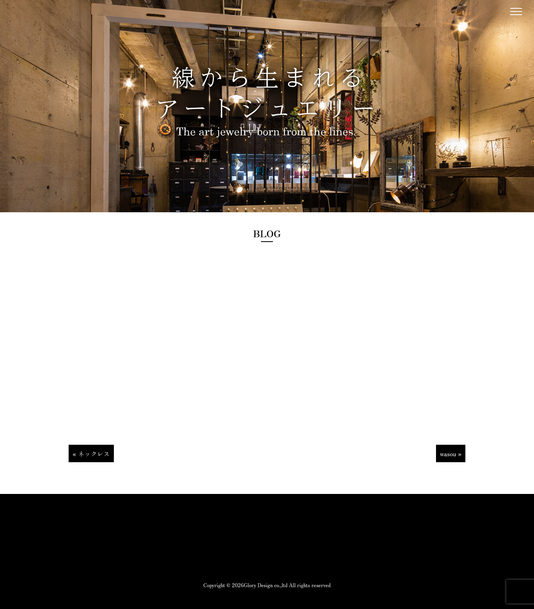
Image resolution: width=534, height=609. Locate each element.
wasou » (450, 453)
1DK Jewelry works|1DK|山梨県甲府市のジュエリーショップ (27, 16)
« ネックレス (91, 453)
